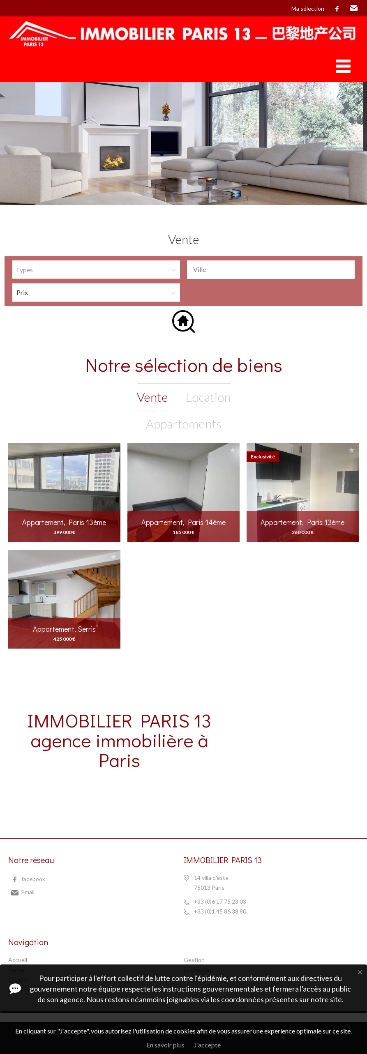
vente (152, 396)
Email (353, 8)
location (208, 396)
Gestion (194, 959)
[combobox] (271, 269)
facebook (337, 8)
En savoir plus (165, 1045)
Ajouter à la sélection (113, 450)
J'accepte (207, 1045)
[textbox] (273, 269)
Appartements (184, 423)
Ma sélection (307, 8)
